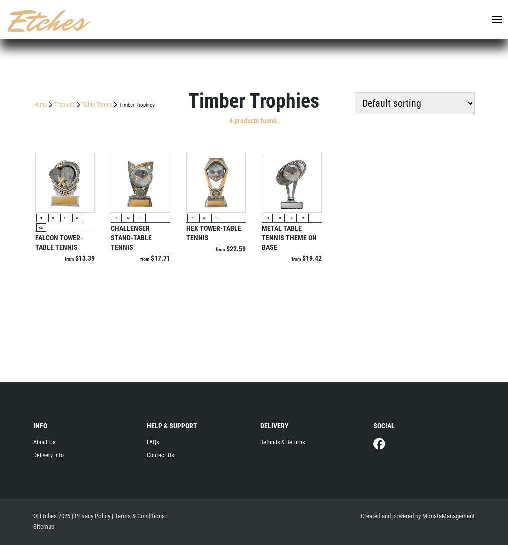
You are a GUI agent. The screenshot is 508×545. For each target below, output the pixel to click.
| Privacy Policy (91, 516)
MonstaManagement (448, 516)
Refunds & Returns (282, 442)
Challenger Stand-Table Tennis (131, 237)
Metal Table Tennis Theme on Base (289, 237)
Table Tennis (97, 104)
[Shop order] (415, 103)
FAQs (153, 442)
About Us (44, 442)
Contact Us (160, 455)
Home (40, 104)
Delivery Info (48, 455)
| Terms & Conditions (138, 516)
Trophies (64, 104)
